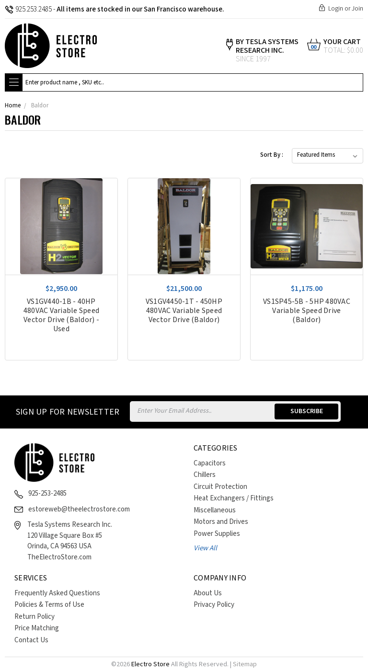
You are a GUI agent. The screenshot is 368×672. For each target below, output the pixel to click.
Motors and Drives (221, 521)
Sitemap (245, 664)
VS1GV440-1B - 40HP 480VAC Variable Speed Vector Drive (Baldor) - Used (61, 315)
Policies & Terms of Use (49, 604)
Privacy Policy (214, 604)
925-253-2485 (47, 493)
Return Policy (34, 616)
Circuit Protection (220, 486)
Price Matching (36, 628)
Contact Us (31, 640)
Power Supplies (217, 533)
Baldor (39, 106)
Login (335, 8)
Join (357, 8)
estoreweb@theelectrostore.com (79, 509)
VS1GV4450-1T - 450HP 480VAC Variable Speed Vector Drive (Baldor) (184, 311)
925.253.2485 (28, 9)
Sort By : (271, 155)
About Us (208, 593)
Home (13, 106)
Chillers (205, 474)
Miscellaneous (215, 510)
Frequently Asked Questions (57, 593)
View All (205, 548)
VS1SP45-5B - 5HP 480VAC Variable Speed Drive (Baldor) (306, 311)
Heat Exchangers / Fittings (234, 498)
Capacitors (210, 463)
